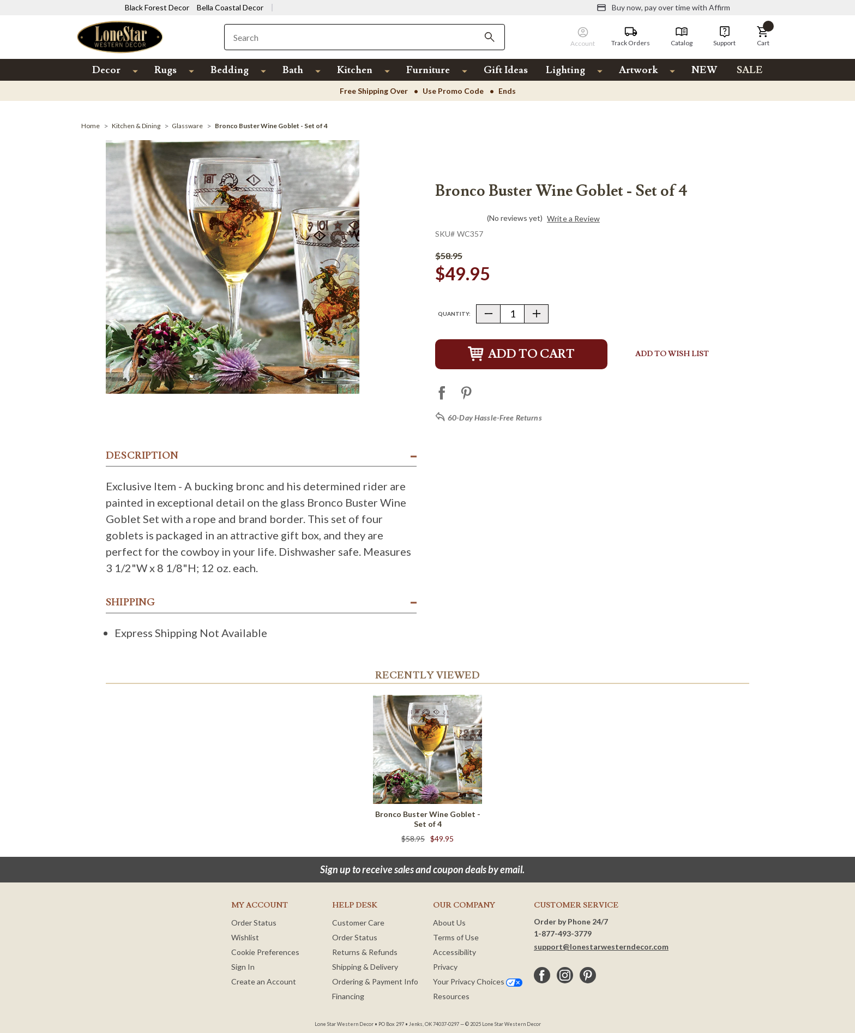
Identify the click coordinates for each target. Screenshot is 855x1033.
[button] (763, 36)
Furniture (428, 70)
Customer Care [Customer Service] (358, 922)
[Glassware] (187, 126)
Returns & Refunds (365, 952)
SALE (750, 70)
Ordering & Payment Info (375, 981)
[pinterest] (588, 975)
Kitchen (354, 70)
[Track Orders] (630, 36)
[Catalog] (681, 36)
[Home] (90, 126)
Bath (292, 70)
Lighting (565, 70)
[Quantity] (512, 313)
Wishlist (245, 937)
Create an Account (263, 981)
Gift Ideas (506, 70)
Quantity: (454, 313)
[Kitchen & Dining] (136, 126)
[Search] (490, 37)
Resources (451, 996)
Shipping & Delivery (365, 966)
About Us (449, 922)
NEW (704, 70)
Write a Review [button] (573, 219)
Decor (106, 70)
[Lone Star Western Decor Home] (120, 36)
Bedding (229, 70)
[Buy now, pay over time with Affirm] (663, 7)
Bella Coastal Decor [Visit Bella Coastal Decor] (230, 7)
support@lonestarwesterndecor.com (601, 946)
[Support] (724, 36)
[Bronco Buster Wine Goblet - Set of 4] (271, 126)
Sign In (243, 966)
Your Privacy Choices (477, 981)
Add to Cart (521, 354)
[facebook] (542, 975)
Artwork (638, 70)
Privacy (445, 966)
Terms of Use (456, 937)
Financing (348, 996)
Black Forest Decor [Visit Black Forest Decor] (157, 7)
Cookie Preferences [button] (265, 952)
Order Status (253, 922)
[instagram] (565, 975)
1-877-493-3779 (563, 933)
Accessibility (454, 952)
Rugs (165, 70)
